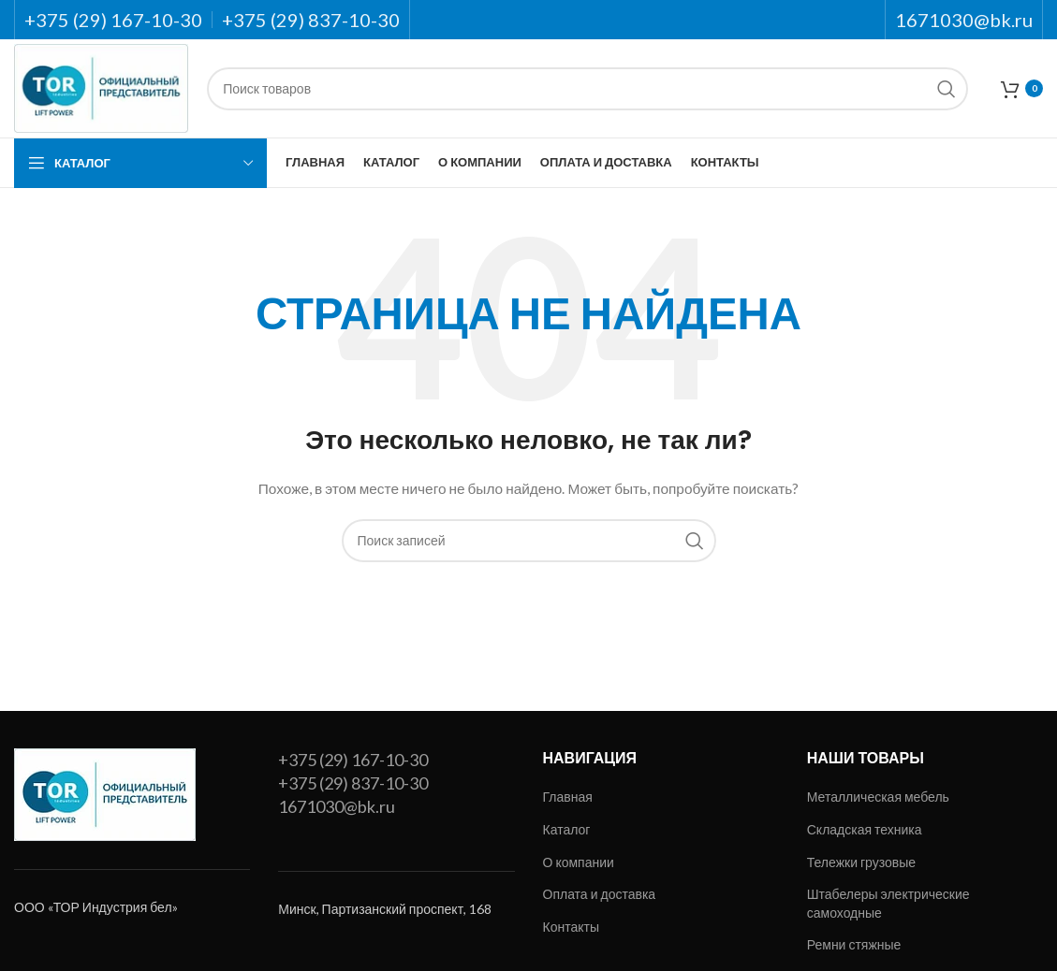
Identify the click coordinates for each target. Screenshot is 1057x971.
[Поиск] (587, 88)
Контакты (571, 927)
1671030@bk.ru (336, 806)
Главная (568, 796)
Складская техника (864, 829)
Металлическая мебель (878, 796)
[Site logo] (101, 86)
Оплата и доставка (599, 894)
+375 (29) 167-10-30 (353, 759)
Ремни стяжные (854, 944)
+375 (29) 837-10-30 (353, 783)
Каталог (567, 829)
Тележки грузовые (861, 862)
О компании (578, 862)
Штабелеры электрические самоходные (888, 903)
